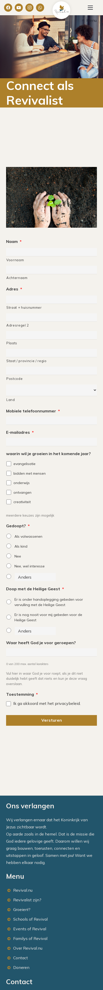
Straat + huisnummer (24, 307)
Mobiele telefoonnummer (33, 410)
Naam (14, 241)
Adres (14, 288)
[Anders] (35, 577)
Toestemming (22, 694)
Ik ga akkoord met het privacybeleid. (47, 703)
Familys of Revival (30, 938)
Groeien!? (21, 909)
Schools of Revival (30, 919)
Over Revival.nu (27, 948)
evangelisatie (24, 463)
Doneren (21, 967)
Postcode (14, 379)
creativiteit (22, 502)
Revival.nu (22, 890)
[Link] (61, 10)
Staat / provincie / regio (26, 361)
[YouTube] (19, 8)
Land (10, 400)
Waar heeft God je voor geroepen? (41, 642)
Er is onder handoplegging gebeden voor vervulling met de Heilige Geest (48, 602)
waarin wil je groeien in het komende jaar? (48, 453)
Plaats (11, 343)
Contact (20, 957)
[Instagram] (29, 8)
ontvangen (22, 492)
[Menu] (90, 7)
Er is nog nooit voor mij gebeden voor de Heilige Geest (48, 617)
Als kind (20, 546)
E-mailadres (20, 432)
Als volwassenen (28, 536)
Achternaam (17, 278)
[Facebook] (8, 8)
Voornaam (15, 260)
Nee (17, 556)
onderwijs (21, 483)
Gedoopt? (18, 525)
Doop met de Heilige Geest (35, 588)
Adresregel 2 (17, 325)
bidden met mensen (29, 473)
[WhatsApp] (40, 8)
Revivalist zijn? (27, 899)
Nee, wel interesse (29, 566)
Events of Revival (29, 928)
